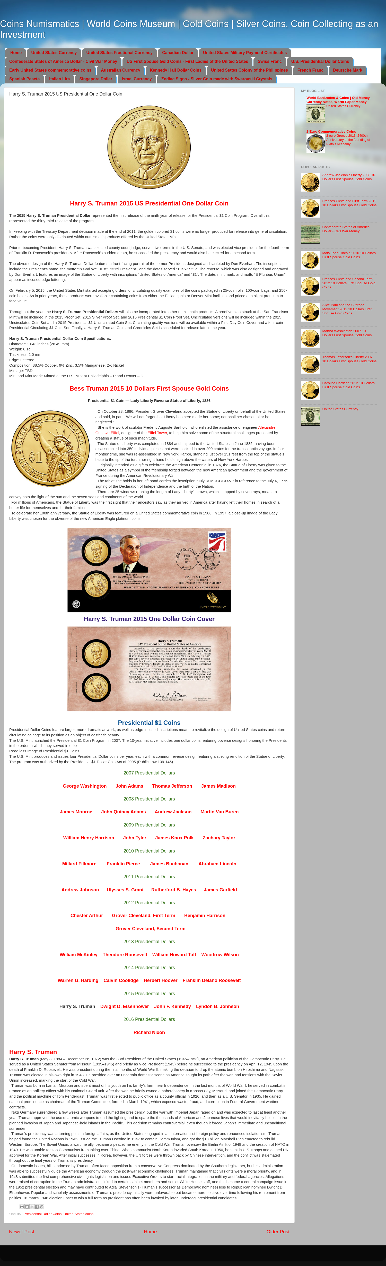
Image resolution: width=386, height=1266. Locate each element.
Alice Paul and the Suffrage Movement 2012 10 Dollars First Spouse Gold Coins (346, 309)
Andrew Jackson (173, 811)
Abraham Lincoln (217, 863)
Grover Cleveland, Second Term (151, 928)
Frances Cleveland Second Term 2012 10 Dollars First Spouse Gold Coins (348, 283)
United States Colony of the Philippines (249, 70)
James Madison (218, 786)
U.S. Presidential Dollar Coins (320, 61)
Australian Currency (120, 70)
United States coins (78, 1214)
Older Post (278, 1231)
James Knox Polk (174, 837)
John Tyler (134, 837)
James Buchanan (169, 863)
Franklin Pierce (123, 863)
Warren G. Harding (78, 980)
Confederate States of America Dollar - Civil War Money (63, 61)
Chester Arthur (87, 915)
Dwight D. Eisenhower (124, 1006)
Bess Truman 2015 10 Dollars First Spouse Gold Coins (149, 388)
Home (16, 52)
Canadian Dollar (178, 52)
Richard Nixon (149, 1032)
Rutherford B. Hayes (173, 889)
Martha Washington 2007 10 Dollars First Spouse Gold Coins (347, 333)
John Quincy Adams (123, 811)
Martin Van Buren (219, 811)
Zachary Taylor (219, 837)
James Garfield (220, 889)
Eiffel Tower (157, 433)
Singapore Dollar (95, 79)
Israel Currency (137, 79)
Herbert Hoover (161, 980)
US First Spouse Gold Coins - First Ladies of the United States (187, 61)
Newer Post (21, 1231)
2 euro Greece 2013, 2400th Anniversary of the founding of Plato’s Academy (348, 140)
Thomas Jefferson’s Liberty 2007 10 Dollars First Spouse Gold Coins (349, 359)
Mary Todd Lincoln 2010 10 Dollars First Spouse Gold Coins (349, 255)
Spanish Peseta (24, 79)
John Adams (129, 786)
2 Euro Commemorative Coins (331, 131)
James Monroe (76, 811)
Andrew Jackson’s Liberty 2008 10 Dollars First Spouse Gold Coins (348, 177)
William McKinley (79, 954)
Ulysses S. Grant (125, 889)
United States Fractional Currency (119, 52)
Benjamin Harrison (204, 915)
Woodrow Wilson (220, 954)
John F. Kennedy (172, 1006)
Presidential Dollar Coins (42, 1214)
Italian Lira (59, 79)
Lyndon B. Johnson (217, 1006)
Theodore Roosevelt (125, 954)
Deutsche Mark (347, 70)
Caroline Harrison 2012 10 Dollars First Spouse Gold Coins (348, 385)
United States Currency (54, 52)
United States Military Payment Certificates (245, 52)
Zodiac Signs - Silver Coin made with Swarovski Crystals (216, 79)
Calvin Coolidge (121, 980)
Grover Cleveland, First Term (143, 915)
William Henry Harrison (88, 837)
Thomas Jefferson (172, 786)
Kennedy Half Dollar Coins (175, 70)
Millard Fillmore (79, 863)
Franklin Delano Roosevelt (212, 980)
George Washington (85, 786)
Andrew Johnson (80, 889)
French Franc (310, 70)
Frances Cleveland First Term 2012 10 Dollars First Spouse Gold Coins (349, 203)
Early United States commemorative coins (50, 70)
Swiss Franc (270, 61)
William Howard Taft (174, 954)
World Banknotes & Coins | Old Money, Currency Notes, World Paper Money (338, 100)
